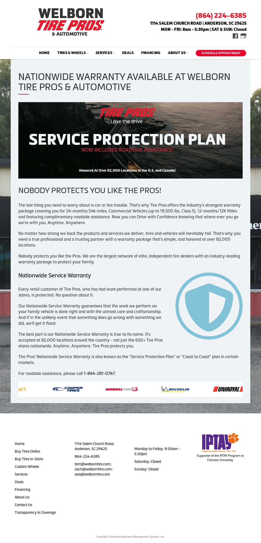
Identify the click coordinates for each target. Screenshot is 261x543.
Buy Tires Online (27, 451)
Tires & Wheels (72, 53)
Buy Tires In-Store (29, 459)
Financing (150, 53)
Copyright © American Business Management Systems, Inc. (130, 536)
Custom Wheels (27, 467)
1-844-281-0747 (99, 373)
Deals (128, 53)
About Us (178, 53)
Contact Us (23, 505)
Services (105, 53)
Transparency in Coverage (36, 512)
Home (44, 53)
